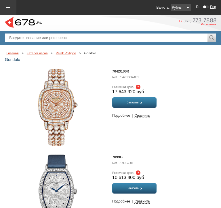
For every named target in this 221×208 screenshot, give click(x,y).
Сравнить (142, 116)
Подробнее (121, 116)
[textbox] (106, 38)
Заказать (134, 102)
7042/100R (120, 71)
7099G (117, 157)
